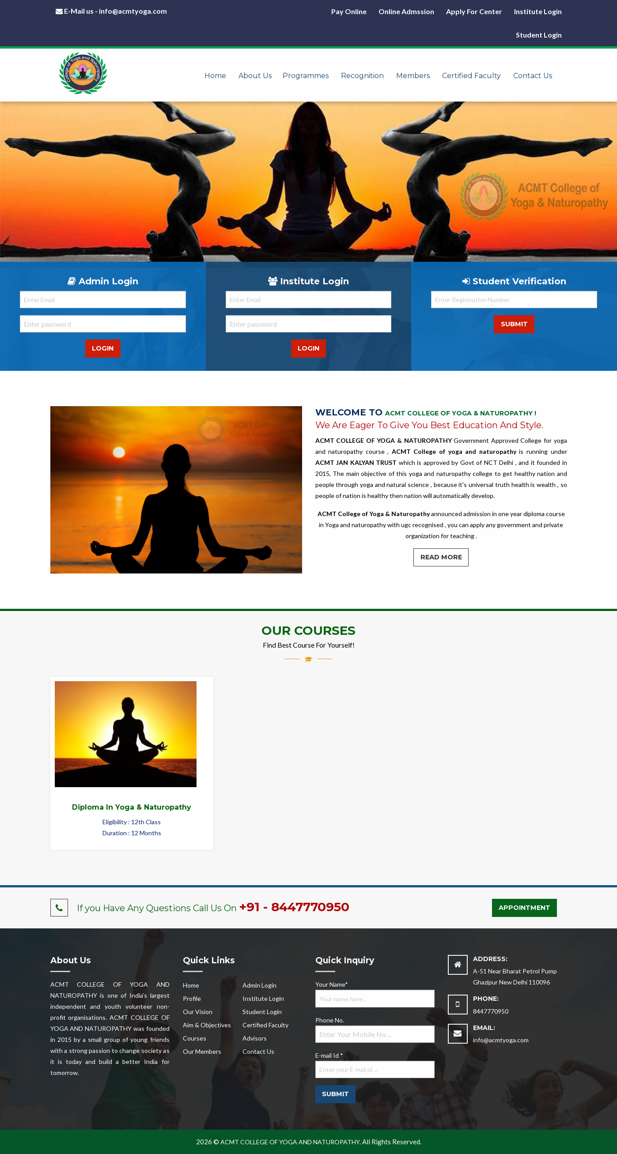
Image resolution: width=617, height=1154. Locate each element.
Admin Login (259, 985)
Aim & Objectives (207, 1025)
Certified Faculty (471, 76)
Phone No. (375, 1029)
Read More (441, 557)
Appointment (524, 908)
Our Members (202, 1051)
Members (413, 76)
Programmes (306, 76)
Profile (192, 998)
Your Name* (375, 994)
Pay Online (349, 11)
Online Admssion (406, 11)
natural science (407, 484)
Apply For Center (474, 11)
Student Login (539, 34)
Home (215, 76)
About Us (255, 76)
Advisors (254, 1038)
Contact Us (532, 76)
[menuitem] (215, 70)
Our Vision (197, 1011)
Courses (194, 1038)
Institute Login (538, 11)
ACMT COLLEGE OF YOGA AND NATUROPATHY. (290, 1142)
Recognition (362, 76)
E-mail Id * (375, 1065)
